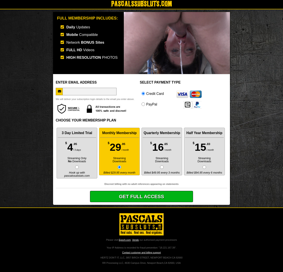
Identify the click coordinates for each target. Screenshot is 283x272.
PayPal (172, 104)
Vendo (135, 240)
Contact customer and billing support (141, 252)
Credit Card (172, 93)
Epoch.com (125, 240)
